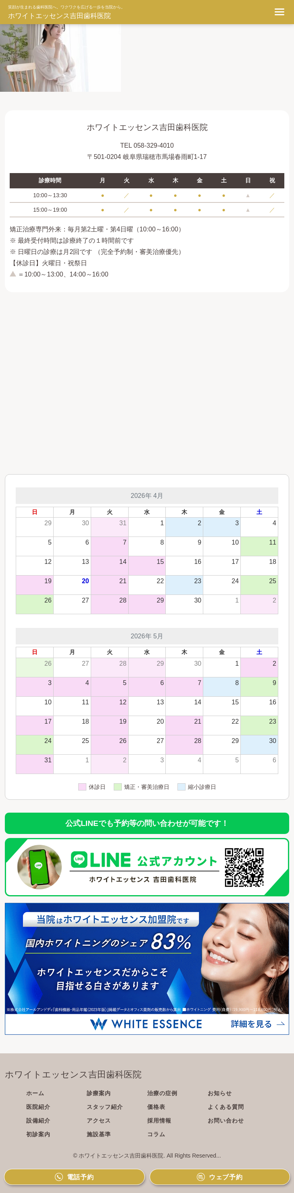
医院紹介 (38, 1107)
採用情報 (159, 1120)
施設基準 (99, 1134)
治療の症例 (162, 1093)
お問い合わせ (226, 1120)
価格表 (156, 1107)
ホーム (35, 1093)
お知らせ (220, 1093)
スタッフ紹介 (105, 1107)
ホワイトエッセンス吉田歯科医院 (59, 16)
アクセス (99, 1120)
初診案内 (38, 1134)
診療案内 (99, 1093)
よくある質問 (226, 1107)
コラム (156, 1134)
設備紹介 (38, 1120)
